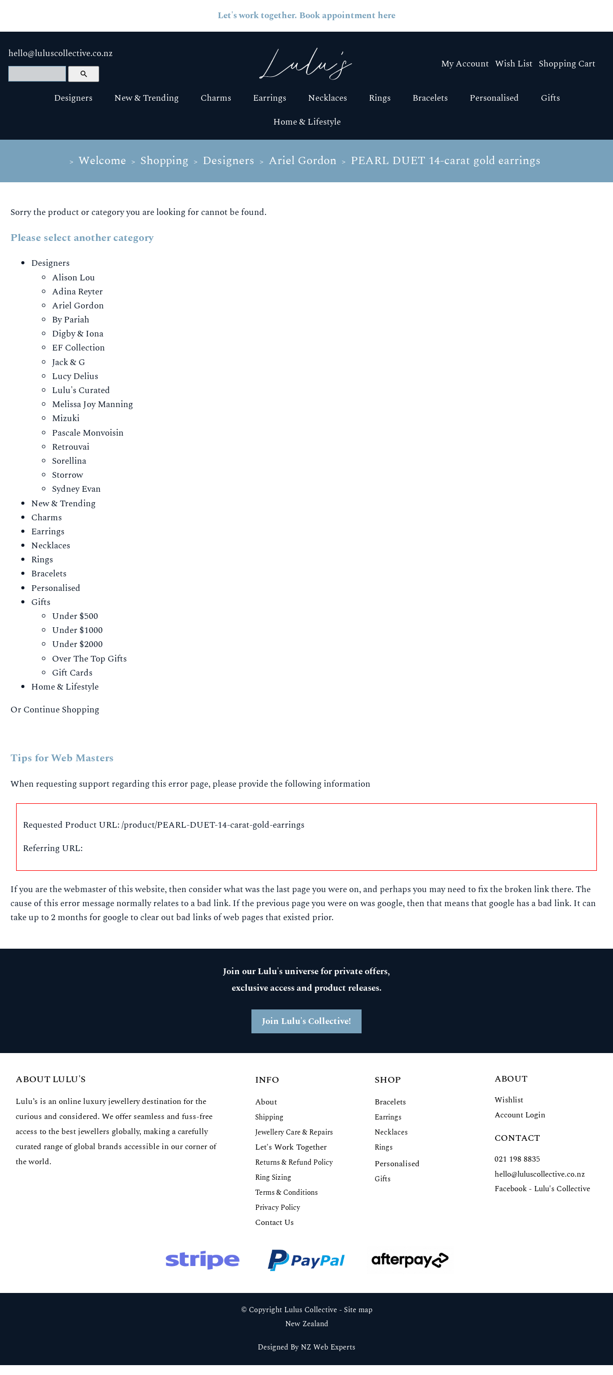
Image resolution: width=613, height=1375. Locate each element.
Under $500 (75, 616)
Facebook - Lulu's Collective (542, 1189)
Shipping (269, 1117)
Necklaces (327, 98)
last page (293, 889)
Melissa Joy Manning (92, 404)
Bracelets (430, 98)
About (266, 1102)
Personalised (494, 98)
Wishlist (509, 1100)
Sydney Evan (76, 489)
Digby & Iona (77, 334)
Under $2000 (77, 644)
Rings (380, 98)
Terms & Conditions (286, 1192)
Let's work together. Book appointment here (306, 15)
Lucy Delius (75, 376)
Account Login (520, 1115)
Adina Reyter (77, 292)
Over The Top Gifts (89, 659)
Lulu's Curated (81, 390)
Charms (216, 98)
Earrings (269, 98)
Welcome (102, 160)
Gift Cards (72, 673)
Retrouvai (70, 447)
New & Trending (146, 98)
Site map (358, 1310)
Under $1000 (77, 630)
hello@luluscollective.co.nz (60, 53)
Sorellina (69, 461)
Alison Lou (73, 278)
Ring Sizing (273, 1177)
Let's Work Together (291, 1147)
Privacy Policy (277, 1207)
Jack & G (68, 362)
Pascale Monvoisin (88, 433)
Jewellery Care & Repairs (294, 1132)
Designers (73, 98)
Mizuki (65, 418)
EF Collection (78, 348)
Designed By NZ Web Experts (306, 1347)
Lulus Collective (310, 1310)
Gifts (550, 98)
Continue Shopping (61, 710)
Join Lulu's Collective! (306, 1021)
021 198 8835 (517, 1159)
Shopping (164, 160)
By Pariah (70, 320)
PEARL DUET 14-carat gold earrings (446, 160)
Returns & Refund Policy (294, 1162)
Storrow (67, 475)
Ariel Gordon (303, 160)
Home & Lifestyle (307, 122)
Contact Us (274, 1223)
